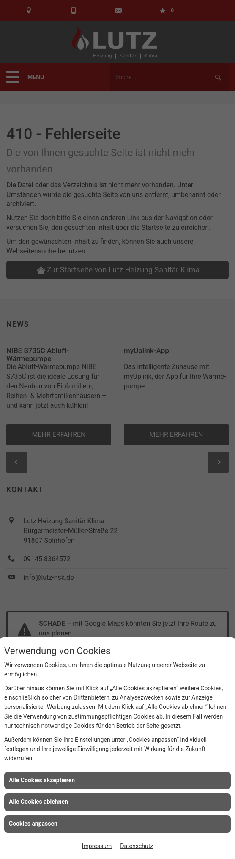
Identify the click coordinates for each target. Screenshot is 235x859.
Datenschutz (136, 846)
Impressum (97, 846)
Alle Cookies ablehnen (38, 801)
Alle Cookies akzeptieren (42, 780)
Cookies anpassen (33, 823)
